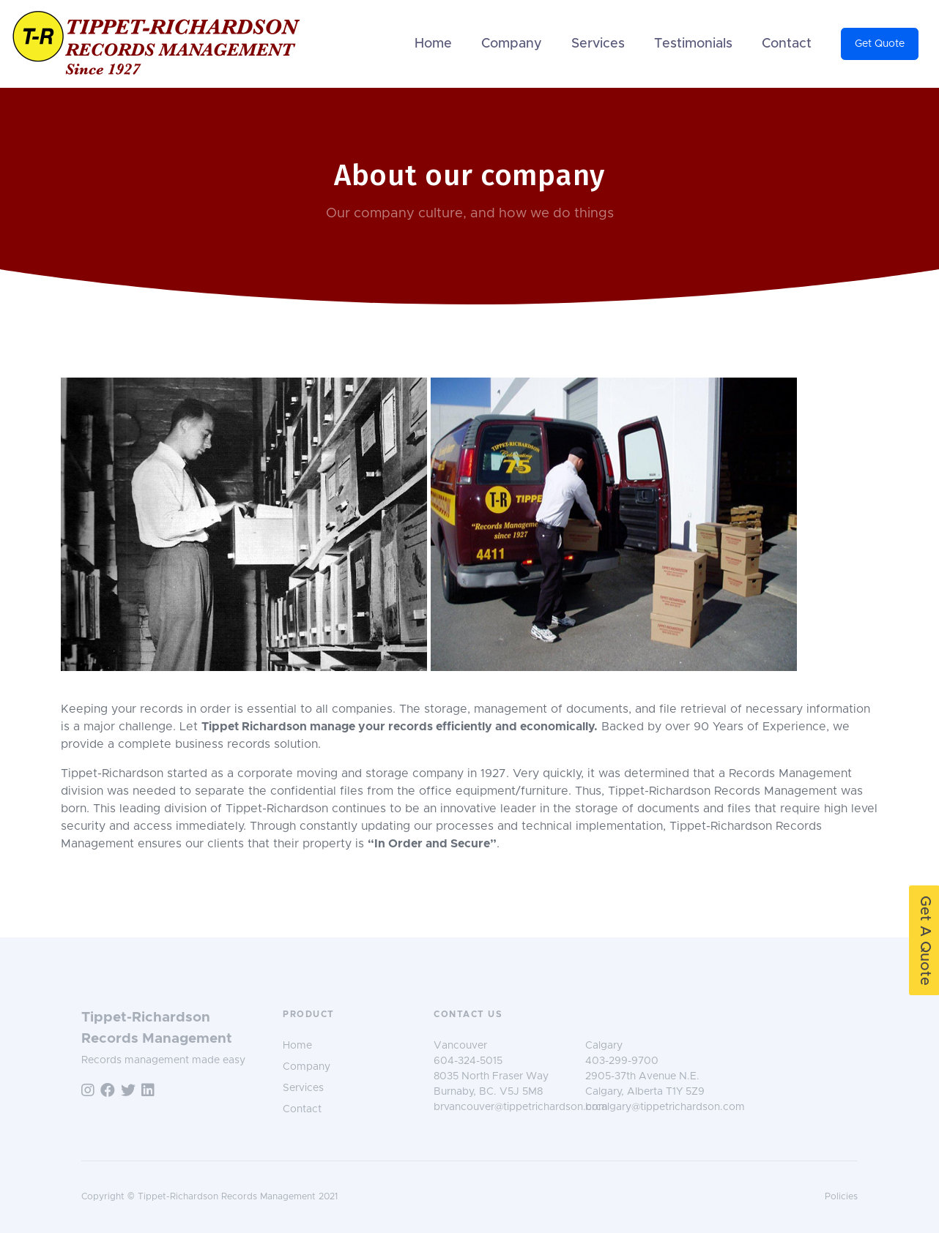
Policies (841, 1197)
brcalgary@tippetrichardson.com (665, 1107)
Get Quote (880, 44)
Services (598, 43)
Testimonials (693, 43)
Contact (787, 43)
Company (511, 43)
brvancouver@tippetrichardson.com (521, 1107)
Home (433, 43)
